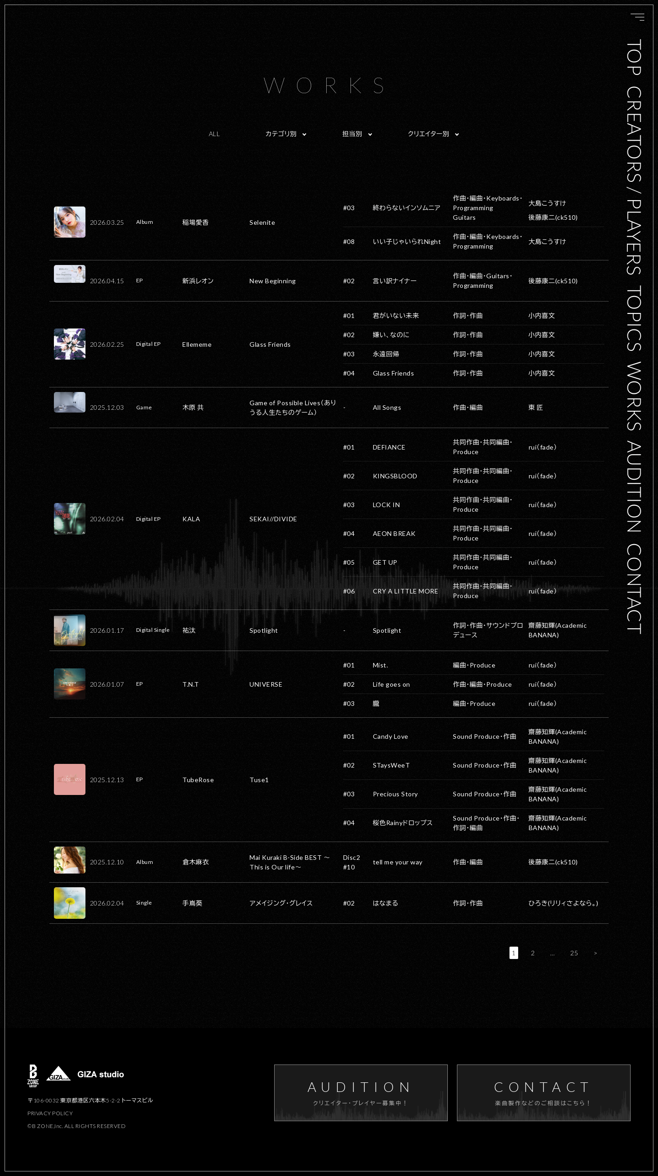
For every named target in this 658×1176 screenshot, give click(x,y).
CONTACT (634, 589)
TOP (634, 57)
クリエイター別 (429, 134)
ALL (214, 134)
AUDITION (634, 487)
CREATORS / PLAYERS (634, 180)
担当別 (352, 134)
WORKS (634, 396)
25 (574, 953)
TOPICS (634, 318)
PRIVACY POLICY (50, 1113)
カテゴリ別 (281, 134)
